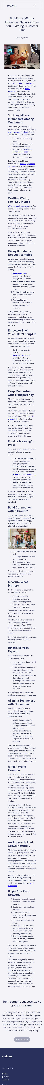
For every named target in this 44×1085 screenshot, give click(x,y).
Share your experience (22, 355)
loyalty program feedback (18, 132)
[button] (34, 5)
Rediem (26, 753)
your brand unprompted (22, 83)
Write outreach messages (18, 206)
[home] (11, 5)
